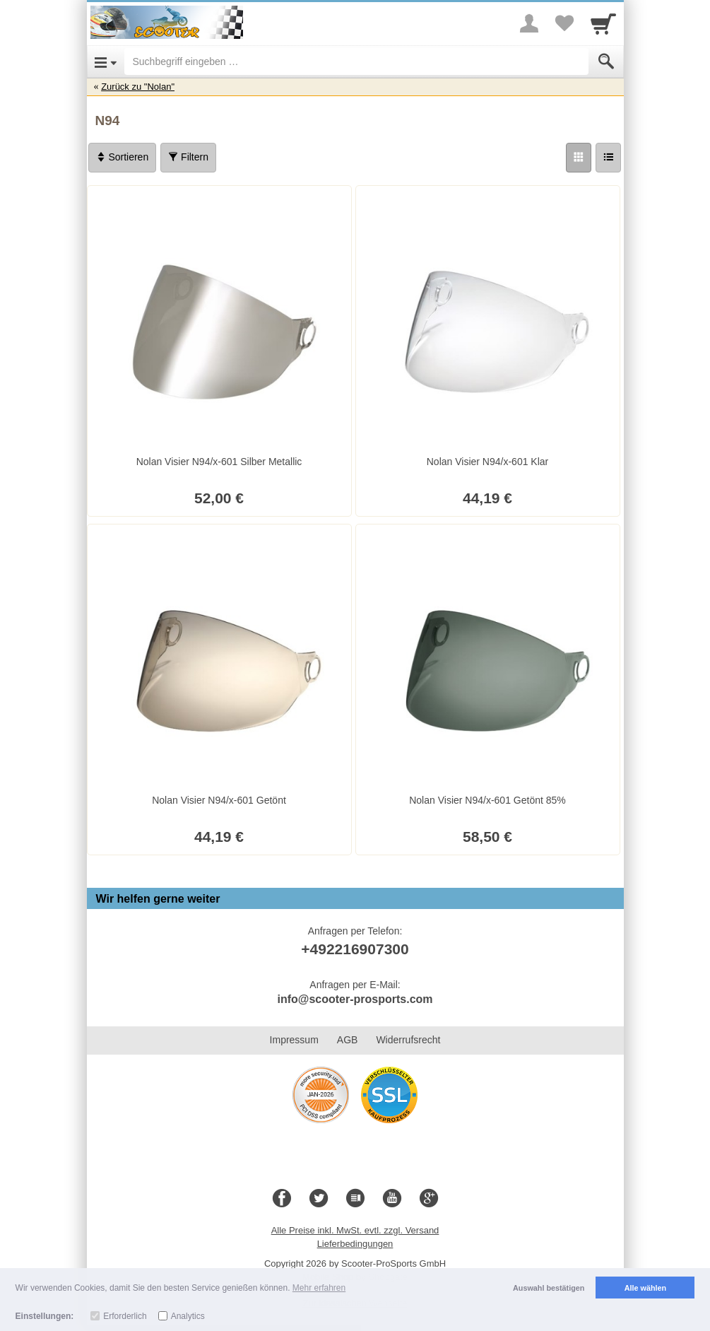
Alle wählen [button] (645, 1288)
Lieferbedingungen (355, 1243)
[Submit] (606, 61)
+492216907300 (354, 949)
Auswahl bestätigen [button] (548, 1288)
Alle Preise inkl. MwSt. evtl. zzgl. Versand (355, 1230)
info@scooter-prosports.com (354, 999)
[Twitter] (318, 1198)
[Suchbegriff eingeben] (356, 61)
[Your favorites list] (564, 23)
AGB (347, 1039)
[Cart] (603, 23)
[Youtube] (392, 1198)
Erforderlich (124, 1316)
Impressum (294, 1039)
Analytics (188, 1316)
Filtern (188, 157)
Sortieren (122, 157)
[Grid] (578, 157)
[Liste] (608, 157)
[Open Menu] (105, 61)
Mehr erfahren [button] (318, 1288)
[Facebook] (282, 1198)
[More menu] (529, 23)
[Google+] (428, 1198)
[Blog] (355, 1198)
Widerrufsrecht (408, 1039)
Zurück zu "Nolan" (137, 86)
